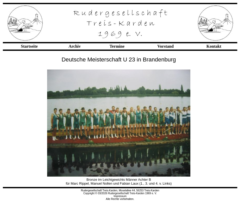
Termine (117, 46)
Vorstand (165, 46)
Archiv (74, 46)
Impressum (120, 196)
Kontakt (213, 46)
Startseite (29, 46)
